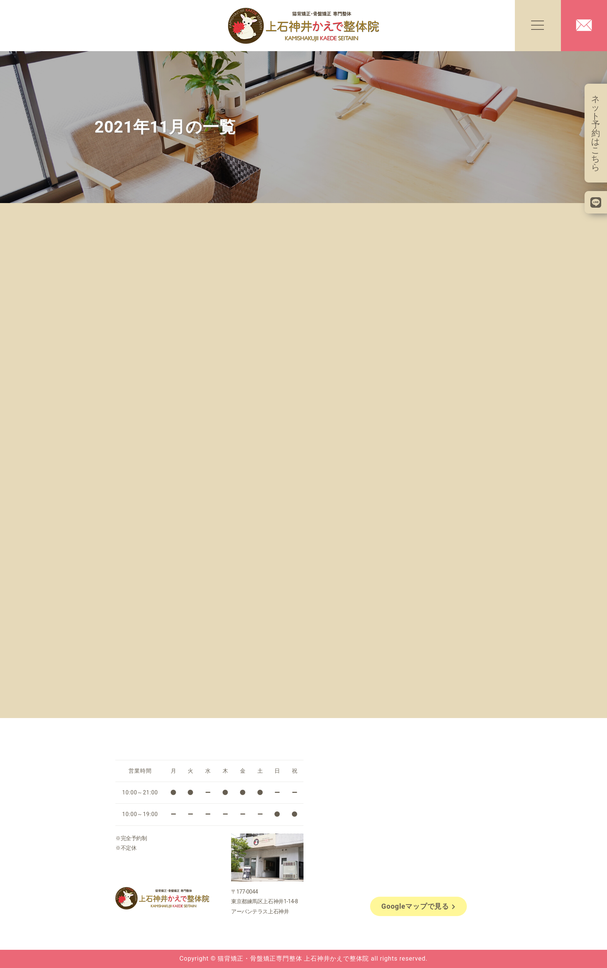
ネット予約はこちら (595, 133)
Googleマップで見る (418, 906)
